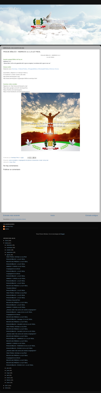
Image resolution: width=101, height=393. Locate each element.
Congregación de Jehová (13, 268)
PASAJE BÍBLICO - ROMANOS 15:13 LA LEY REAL (20, 345)
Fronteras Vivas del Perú (13, 300)
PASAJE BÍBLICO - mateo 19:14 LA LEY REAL (19, 312)
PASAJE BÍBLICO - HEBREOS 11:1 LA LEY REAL (20, 338)
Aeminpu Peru (10, 8)
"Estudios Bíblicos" (11, 288)
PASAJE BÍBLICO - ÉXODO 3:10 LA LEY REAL (19, 348)
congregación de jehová (24, 160)
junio (8, 370)
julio (8, 368)
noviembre (10, 247)
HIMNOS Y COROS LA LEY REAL (15, 266)
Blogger (62, 234)
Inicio (53, 215)
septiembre (10, 252)
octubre (9, 250)
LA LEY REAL (50, 57)
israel (40, 160)
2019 (6, 240)
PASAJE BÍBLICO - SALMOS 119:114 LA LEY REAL (20, 324)
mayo (8, 373)
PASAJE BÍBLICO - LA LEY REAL (15, 259)
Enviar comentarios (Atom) (18, 219)
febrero (9, 380)
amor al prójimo (13, 160)
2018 (6, 243)
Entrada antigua (92, 215)
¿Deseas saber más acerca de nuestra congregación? (21, 309)
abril (8, 375)
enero (8, 382)
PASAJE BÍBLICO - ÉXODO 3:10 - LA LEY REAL (19, 365)
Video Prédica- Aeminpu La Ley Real (16, 257)
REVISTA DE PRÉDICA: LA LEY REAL (17, 261)
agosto (9, 254)
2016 (6, 388)
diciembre (9, 245)
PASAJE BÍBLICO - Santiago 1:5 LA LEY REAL (19, 319)
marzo (8, 377)
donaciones (35, 160)
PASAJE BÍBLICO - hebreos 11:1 (50, 55)
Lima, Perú (12, 162)
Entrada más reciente (11, 215)
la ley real (45, 160)
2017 (6, 385)
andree (7, 229)
